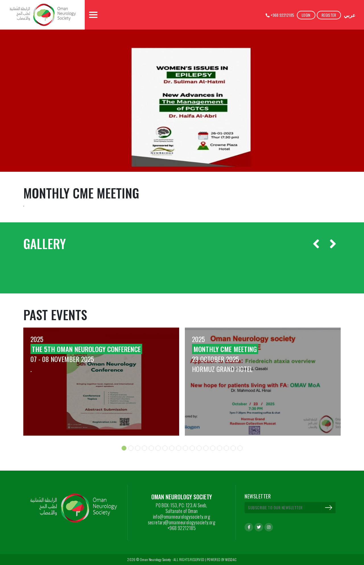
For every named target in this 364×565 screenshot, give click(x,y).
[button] (124, 448)
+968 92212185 (280, 15)
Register (329, 15)
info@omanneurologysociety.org (181, 516)
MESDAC (231, 559)
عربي (349, 14)
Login (306, 15)
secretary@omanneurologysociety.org (182, 522)
